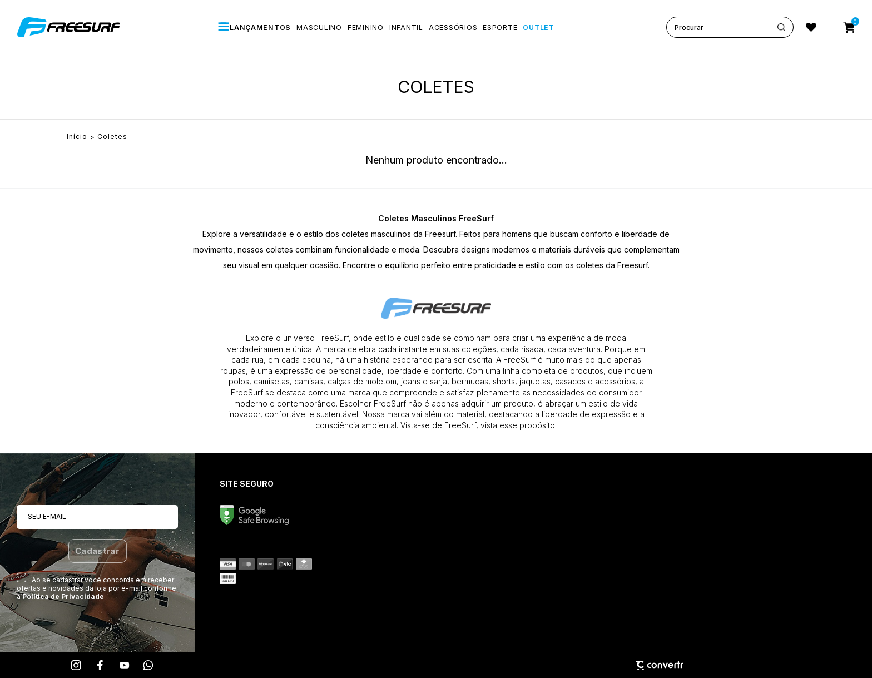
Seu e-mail (47, 516)
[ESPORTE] (500, 27)
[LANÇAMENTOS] (254, 27)
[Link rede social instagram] (77, 665)
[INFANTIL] (406, 27)
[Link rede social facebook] (101, 665)
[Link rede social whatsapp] (148, 665)
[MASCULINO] (319, 27)
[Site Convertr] (436, 665)
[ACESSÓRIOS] (453, 27)
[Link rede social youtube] (125, 665)
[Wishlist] (811, 27)
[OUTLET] (538, 27)
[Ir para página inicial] (77, 137)
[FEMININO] (366, 27)
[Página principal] (70, 27)
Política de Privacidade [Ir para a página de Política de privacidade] (63, 596)
